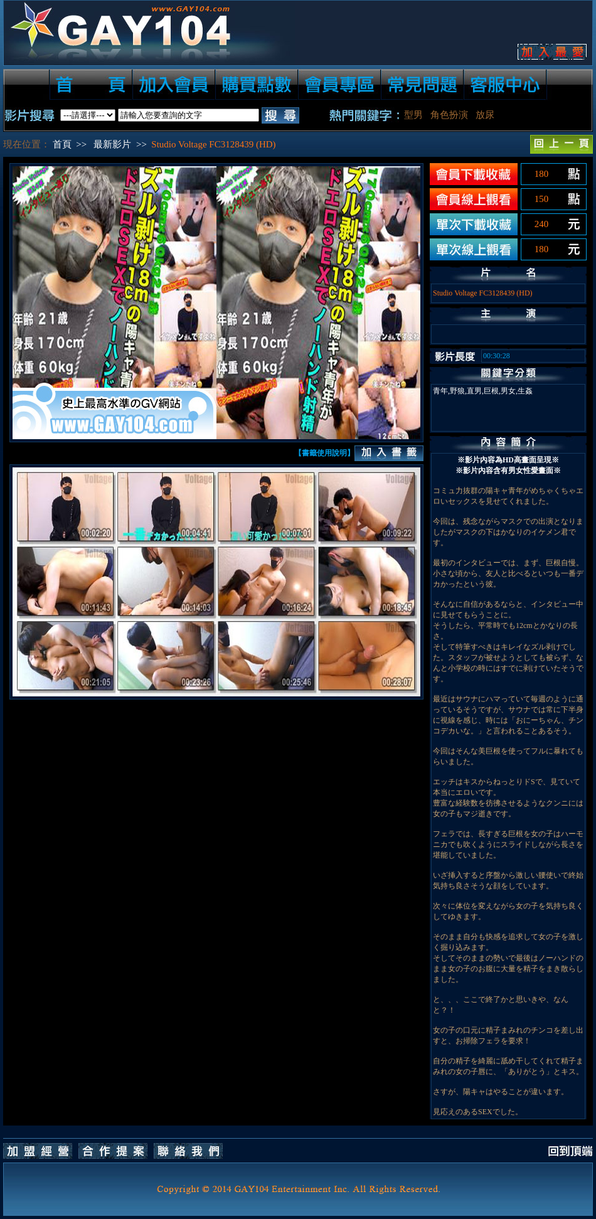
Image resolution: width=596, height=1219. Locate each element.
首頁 (62, 144)
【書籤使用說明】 (324, 453)
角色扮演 (449, 115)
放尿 (485, 115)
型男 (413, 115)
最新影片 (112, 144)
